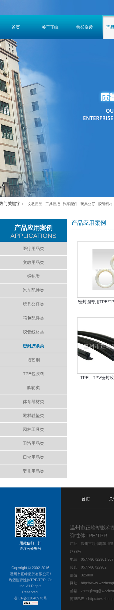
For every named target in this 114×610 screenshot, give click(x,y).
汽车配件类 (33, 290)
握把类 (33, 276)
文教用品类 (33, 262)
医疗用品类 (33, 248)
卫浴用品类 (33, 443)
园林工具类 (33, 429)
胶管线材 (105, 204)
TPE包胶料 (33, 373)
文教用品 (35, 204)
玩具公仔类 (33, 304)
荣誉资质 (84, 27)
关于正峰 (50, 27)
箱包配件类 (33, 318)
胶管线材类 (33, 332)
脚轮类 (33, 387)
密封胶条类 (33, 345)
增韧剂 (33, 359)
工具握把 (52, 204)
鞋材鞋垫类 (33, 415)
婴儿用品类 (33, 471)
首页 (85, 499)
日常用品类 (33, 457)
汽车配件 (70, 204)
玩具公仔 (88, 204)
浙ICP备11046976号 (30, 598)
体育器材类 (33, 401)
